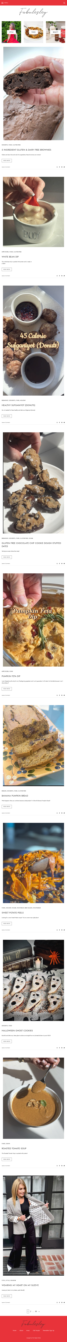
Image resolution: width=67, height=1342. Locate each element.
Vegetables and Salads (24, 908)
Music (28, 1330)
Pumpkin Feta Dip (11, 676)
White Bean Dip (10, 256)
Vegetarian (37, 908)
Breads (4, 791)
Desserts (5, 145)
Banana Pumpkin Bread (15, 795)
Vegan (31, 538)
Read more (6, 160)
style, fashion (11, 1280)
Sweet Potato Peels (13, 912)
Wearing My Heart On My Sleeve (20, 1285)
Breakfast (5, 400)
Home (14, 1330)
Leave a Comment (6, 167)
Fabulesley (33, 11)
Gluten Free (17, 145)
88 (36, 1311)
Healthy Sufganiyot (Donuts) (18, 405)
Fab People (36, 1330)
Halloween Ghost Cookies (17, 1030)
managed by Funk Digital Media (33, 1338)
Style (3, 1280)
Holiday (23, 400)
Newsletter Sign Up (48, 1330)
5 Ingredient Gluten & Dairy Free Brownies (26, 149)
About (21, 1330)
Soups (8, 1143)
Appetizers (5, 252)
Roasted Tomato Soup (14, 1148)
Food (10, 145)
